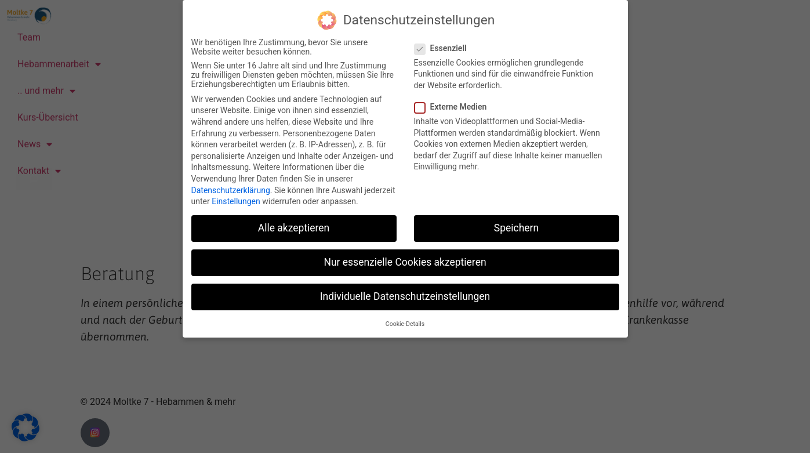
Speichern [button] (516, 227)
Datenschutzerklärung (230, 189)
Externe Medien (454, 106)
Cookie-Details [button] (405, 323)
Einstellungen (236, 200)
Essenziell (444, 47)
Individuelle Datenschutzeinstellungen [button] (405, 296)
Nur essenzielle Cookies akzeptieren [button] (405, 261)
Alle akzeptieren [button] (294, 227)
